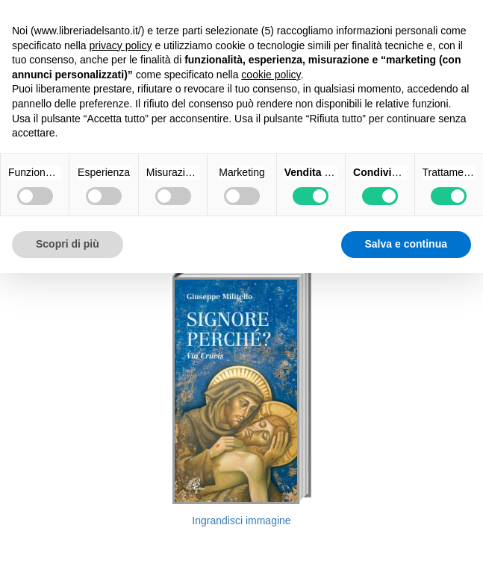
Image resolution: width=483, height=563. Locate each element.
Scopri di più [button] (67, 244)
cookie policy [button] (270, 75)
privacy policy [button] (121, 45)
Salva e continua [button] (406, 244)
